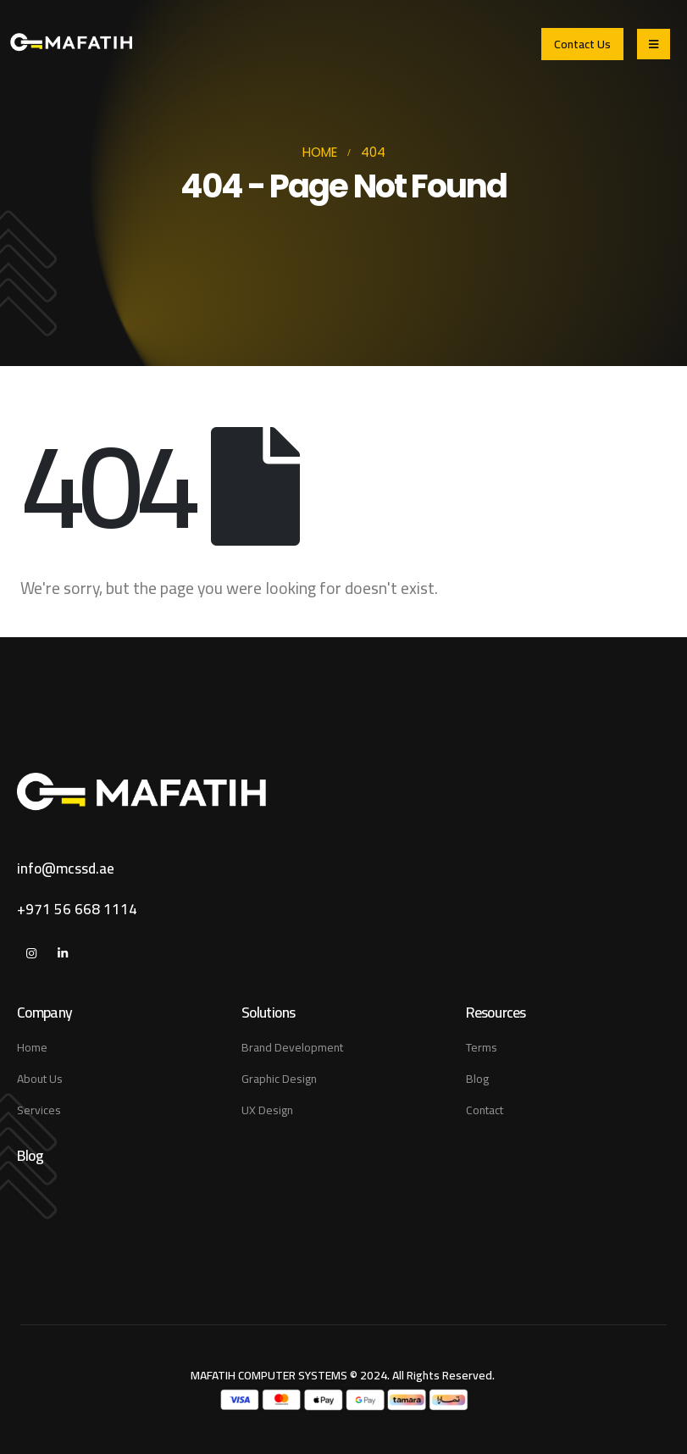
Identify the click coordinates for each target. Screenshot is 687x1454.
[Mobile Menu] (653, 44)
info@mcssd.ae (65, 868)
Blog (477, 1079)
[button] (582, 43)
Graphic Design (279, 1079)
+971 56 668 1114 (77, 909)
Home (32, 1047)
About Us (40, 1079)
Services (39, 1110)
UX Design (267, 1110)
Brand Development (292, 1047)
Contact (484, 1110)
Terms (481, 1047)
